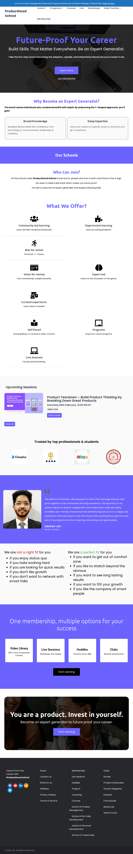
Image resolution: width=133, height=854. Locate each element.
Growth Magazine (113, 788)
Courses (71, 8)
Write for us (46, 782)
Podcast (108, 794)
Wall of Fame (110, 812)
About (43, 770)
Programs (56, 8)
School (41, 8)
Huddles (76, 782)
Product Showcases (114, 782)
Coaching (77, 794)
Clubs (106, 770)
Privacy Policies (48, 794)
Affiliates (44, 788)
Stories (107, 776)
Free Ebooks (110, 800)
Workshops (94, 8)
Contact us (45, 776)
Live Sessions (78, 776)
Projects (76, 788)
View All (10, 424)
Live (82, 8)
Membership (43, 18)
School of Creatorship (83, 835)
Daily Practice (112, 8)
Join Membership (66, 78)
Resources (109, 806)
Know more (54, 415)
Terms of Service (48, 800)
